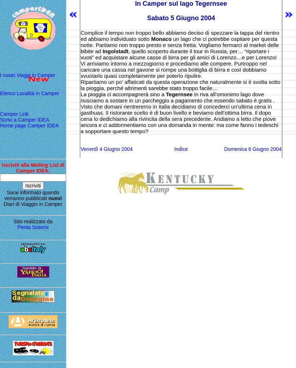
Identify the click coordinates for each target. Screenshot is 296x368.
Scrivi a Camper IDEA (24, 120)
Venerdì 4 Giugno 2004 (107, 149)
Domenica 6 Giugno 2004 (253, 149)
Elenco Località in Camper (29, 93)
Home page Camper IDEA (29, 125)
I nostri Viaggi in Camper (27, 75)
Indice (181, 149)
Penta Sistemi (32, 227)
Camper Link (14, 114)
